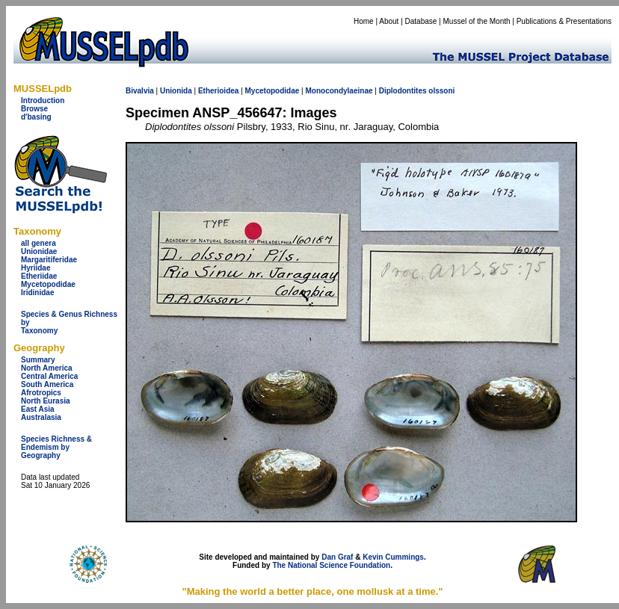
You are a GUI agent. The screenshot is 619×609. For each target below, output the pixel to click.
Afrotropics (41, 393)
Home (364, 21)
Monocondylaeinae (338, 91)
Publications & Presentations (564, 21)
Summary (38, 360)
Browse (34, 109)
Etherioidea (218, 91)
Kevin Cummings (393, 557)
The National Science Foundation (331, 565)
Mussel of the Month (477, 21)
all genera (38, 243)
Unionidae (39, 251)
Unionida (176, 91)
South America (47, 384)
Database (421, 21)
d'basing (36, 117)
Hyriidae (35, 268)
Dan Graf (337, 557)
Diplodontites (403, 91)
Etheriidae (39, 276)
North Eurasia (45, 401)
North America (47, 368)
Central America (49, 376)
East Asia (38, 409)
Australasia (41, 417)
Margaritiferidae (49, 260)
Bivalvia (140, 91)
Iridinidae (37, 292)
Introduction (42, 100)
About (388, 21)
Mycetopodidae (48, 284)
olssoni (441, 91)
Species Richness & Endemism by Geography (56, 447)
